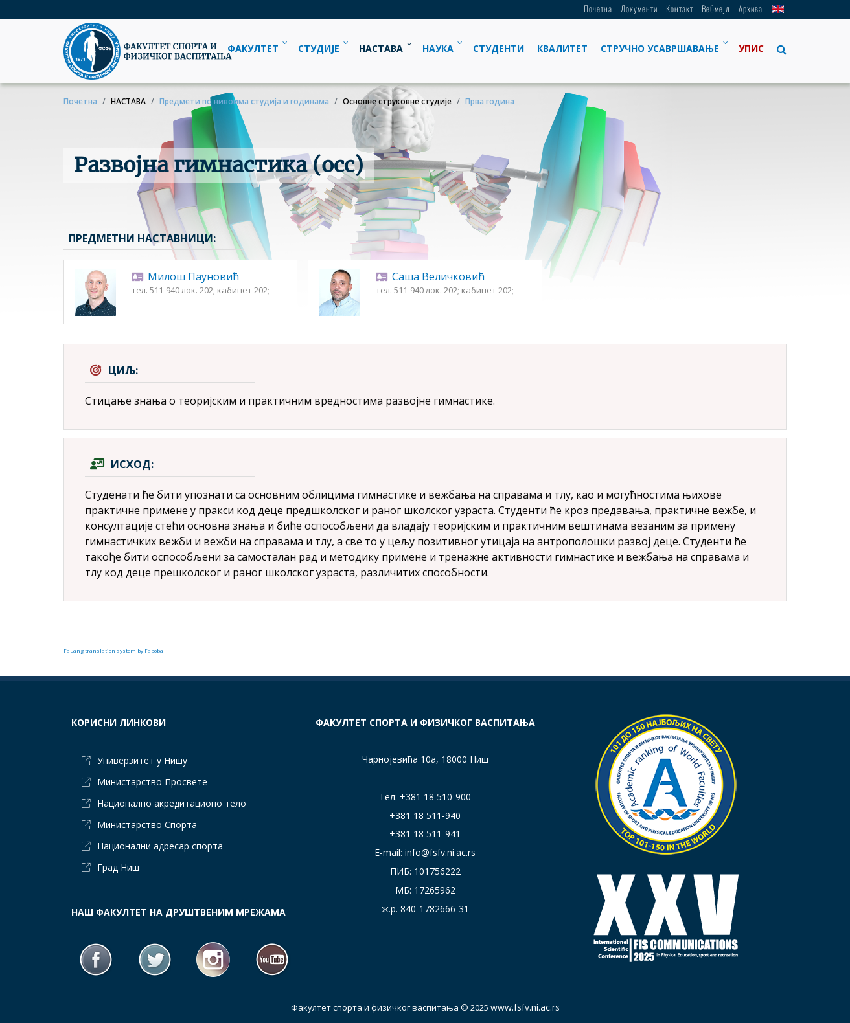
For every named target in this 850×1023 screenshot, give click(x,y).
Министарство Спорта (147, 824)
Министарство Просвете (152, 782)
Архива (751, 8)
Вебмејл (716, 8)
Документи (639, 8)
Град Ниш (118, 867)
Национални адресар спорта (160, 846)
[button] (778, 49)
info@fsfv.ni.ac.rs (440, 852)
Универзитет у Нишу (142, 760)
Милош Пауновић (193, 276)
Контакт (679, 8)
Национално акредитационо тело (171, 803)
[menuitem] (256, 48)
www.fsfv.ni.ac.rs (525, 1007)
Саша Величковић (438, 276)
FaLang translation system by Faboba (113, 650)
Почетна (598, 8)
